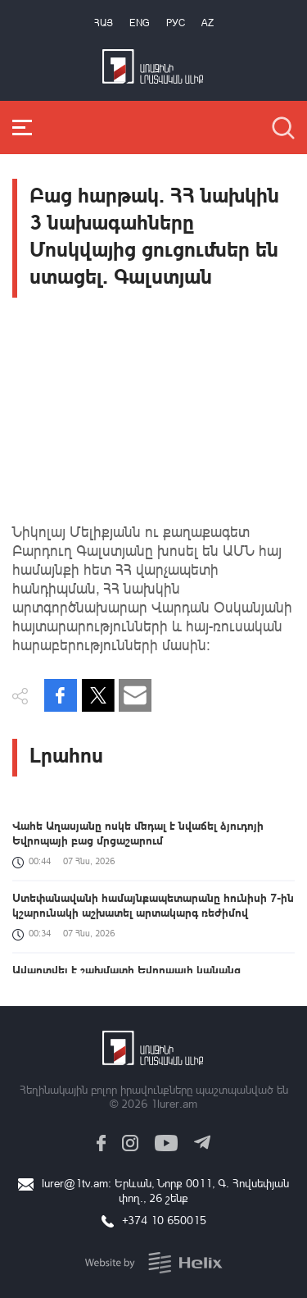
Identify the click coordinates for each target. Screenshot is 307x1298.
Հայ (103, 22)
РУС (175, 22)
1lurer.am (174, 1103)
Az (207, 22)
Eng (139, 22)
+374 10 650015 (164, 1220)
